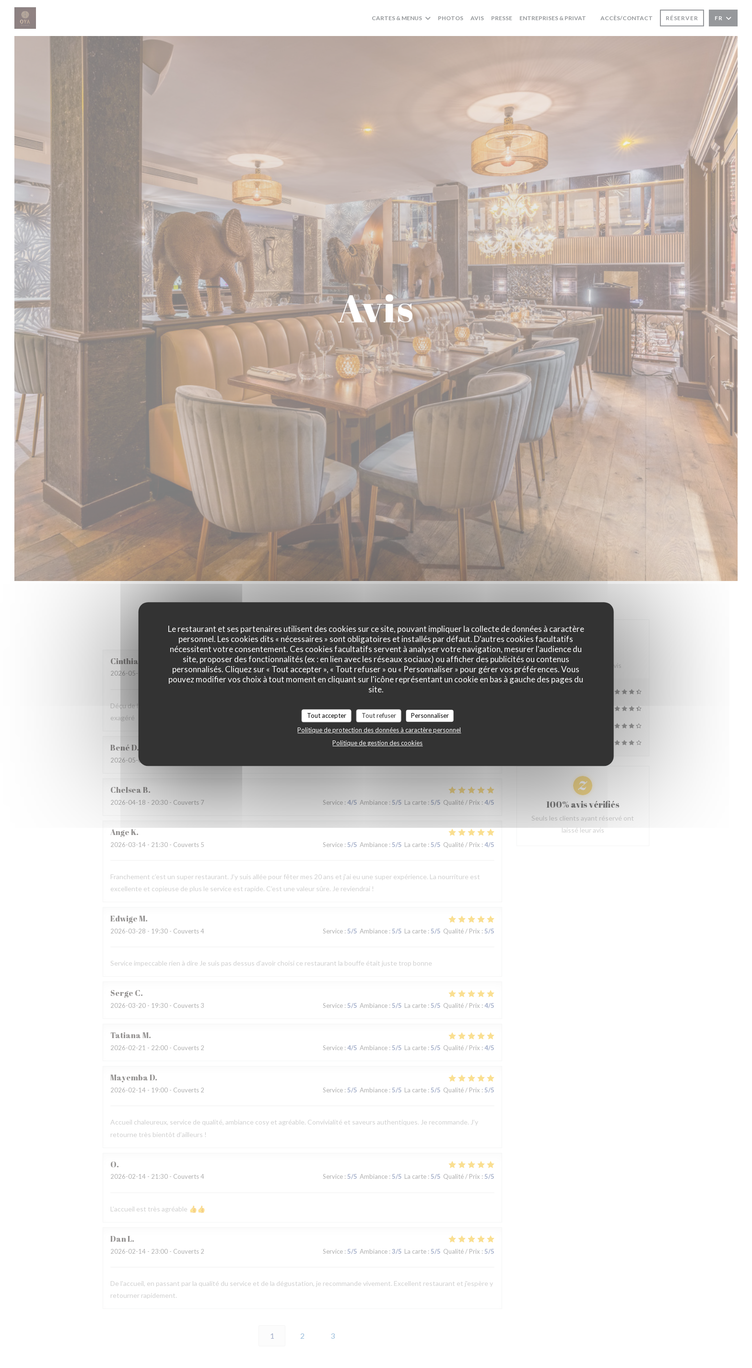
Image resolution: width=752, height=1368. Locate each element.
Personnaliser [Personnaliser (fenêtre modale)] (430, 715)
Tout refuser (379, 715)
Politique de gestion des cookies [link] (377, 743)
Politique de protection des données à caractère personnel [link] (379, 730)
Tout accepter (326, 715)
